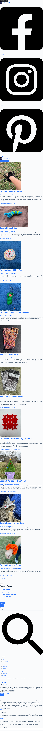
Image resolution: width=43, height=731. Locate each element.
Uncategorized (10, 484)
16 (2, 578)
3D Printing (2, 442)
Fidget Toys (6, 231)
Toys (9, 231)
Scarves (5, 357)
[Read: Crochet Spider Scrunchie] (10, 176)
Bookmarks (4, 666)
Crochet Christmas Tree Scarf (13, 481)
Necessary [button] (2, 709)
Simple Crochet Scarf (9, 354)
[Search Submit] (42, 580)
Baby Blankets (5, 664)
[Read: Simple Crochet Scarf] (10, 339)
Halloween (6, 194)
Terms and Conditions (19, 728)
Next (5, 578)
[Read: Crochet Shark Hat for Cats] (10, 507)
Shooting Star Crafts (6, 2)
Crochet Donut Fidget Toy (11, 270)
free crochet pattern (6, 684)
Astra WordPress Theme (25, 678)
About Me (4, 675)
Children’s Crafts (5, 661)
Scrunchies (13, 568)
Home (3, 680)
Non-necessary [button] (3, 718)
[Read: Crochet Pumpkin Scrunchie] (10, 549)
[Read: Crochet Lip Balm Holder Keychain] (10, 296)
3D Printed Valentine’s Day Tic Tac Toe (16, 439)
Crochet (1, 194)
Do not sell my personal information (7, 691)
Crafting (3, 657)
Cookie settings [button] (3, 693)
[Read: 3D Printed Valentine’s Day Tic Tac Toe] (10, 423)
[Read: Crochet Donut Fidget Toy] (10, 254)
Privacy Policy (25, 728)
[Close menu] (2, 605)
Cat (0, 526)
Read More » (7, 203)
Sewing (3, 670)
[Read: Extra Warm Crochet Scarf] (10, 381)
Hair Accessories (7, 568)
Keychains (6, 315)
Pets (6, 526)
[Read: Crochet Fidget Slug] (14, 216)
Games (11, 442)
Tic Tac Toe (15, 442)
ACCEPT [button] (8, 693)
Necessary (3, 711)
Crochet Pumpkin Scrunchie (12, 565)
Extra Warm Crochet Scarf (11, 396)
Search (1, 599)
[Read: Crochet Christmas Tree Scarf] (10, 465)
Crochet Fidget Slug (8, 228)
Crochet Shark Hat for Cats (12, 523)
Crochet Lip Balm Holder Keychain (15, 312)
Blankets (4, 663)
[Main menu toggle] (4, 161)
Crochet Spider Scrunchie (11, 191)
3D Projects (7, 442)
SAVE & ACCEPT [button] (3, 725)
